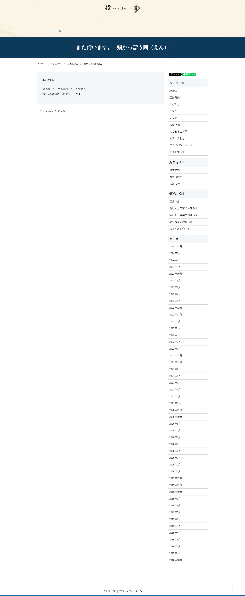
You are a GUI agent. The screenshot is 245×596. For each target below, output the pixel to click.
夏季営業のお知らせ (180, 208)
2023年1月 (175, 288)
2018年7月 (175, 533)
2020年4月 (175, 438)
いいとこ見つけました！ (54, 97)
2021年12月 (175, 342)
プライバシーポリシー (182, 132)
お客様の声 (172, 20)
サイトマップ (177, 139)
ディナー (99, 20)
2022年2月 (175, 329)
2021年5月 (175, 369)
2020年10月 (175, 404)
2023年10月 (175, 260)
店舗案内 (59, 20)
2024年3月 (175, 254)
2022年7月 (175, 308)
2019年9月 (175, 485)
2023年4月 (175, 281)
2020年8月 (175, 410)
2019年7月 (175, 499)
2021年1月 (175, 390)
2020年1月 (175, 458)
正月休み (174, 188)
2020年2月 (175, 451)
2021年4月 (175, 376)
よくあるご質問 (153, 20)
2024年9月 (175, 240)
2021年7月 (175, 356)
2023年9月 (175, 267)
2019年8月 (175, 492)
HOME (46, 20)
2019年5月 (175, 513)
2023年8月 (175, 274)
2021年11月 (175, 349)
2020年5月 (175, 431)
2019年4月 (175, 519)
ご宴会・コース (132, 20)
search (203, 20)
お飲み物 (114, 20)
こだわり (73, 20)
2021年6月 (175, 363)
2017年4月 (175, 540)
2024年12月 (175, 233)
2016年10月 (175, 547)
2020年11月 (175, 397)
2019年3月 (175, 526)
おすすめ (174, 157)
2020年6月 (175, 424)
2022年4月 (175, 315)
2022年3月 (175, 322)
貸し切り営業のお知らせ (183, 195)
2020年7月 (175, 417)
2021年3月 (175, 383)
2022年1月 (175, 335)
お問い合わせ (190, 20)
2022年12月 (175, 294)
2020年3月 (175, 444)
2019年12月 (175, 465)
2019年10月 (175, 479)
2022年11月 (175, 301)
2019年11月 (175, 472)
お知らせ (174, 170)
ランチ (86, 20)
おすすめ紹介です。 (180, 215)
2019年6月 (175, 506)
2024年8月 (175, 247)
